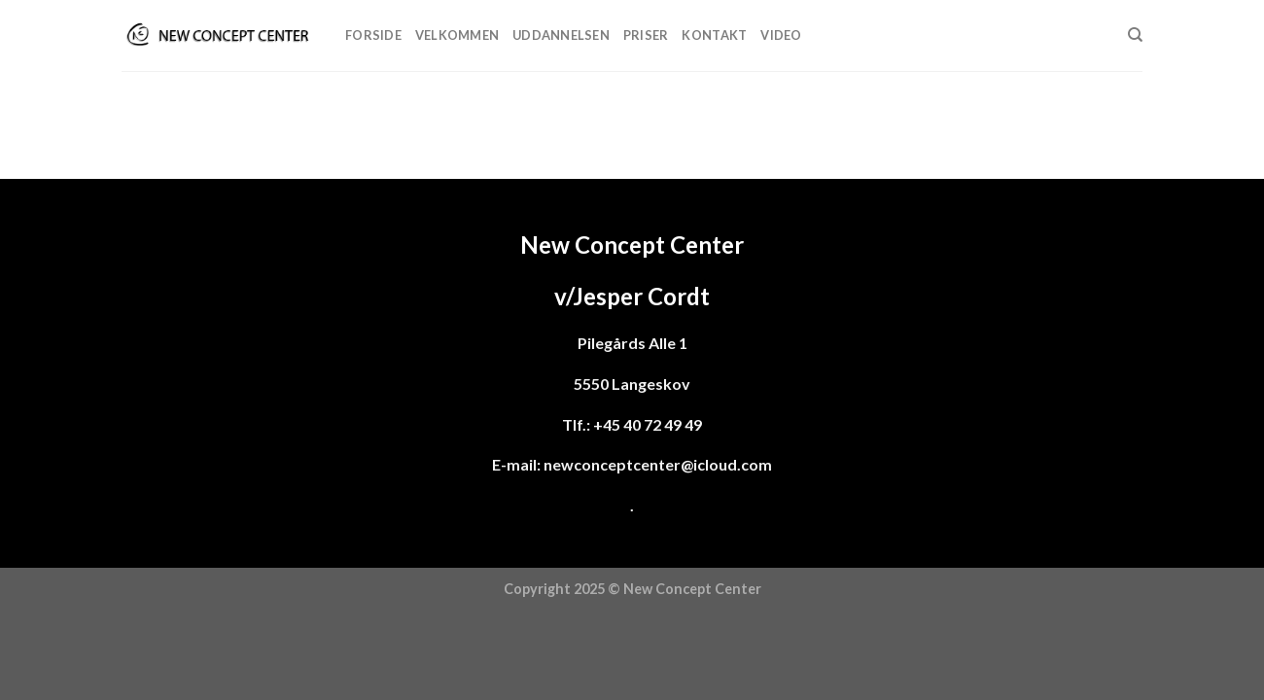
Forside (373, 35)
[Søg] (1135, 35)
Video (780, 35)
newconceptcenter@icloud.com (658, 464)
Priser (646, 35)
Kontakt (714, 35)
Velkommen (457, 35)
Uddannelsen (561, 35)
